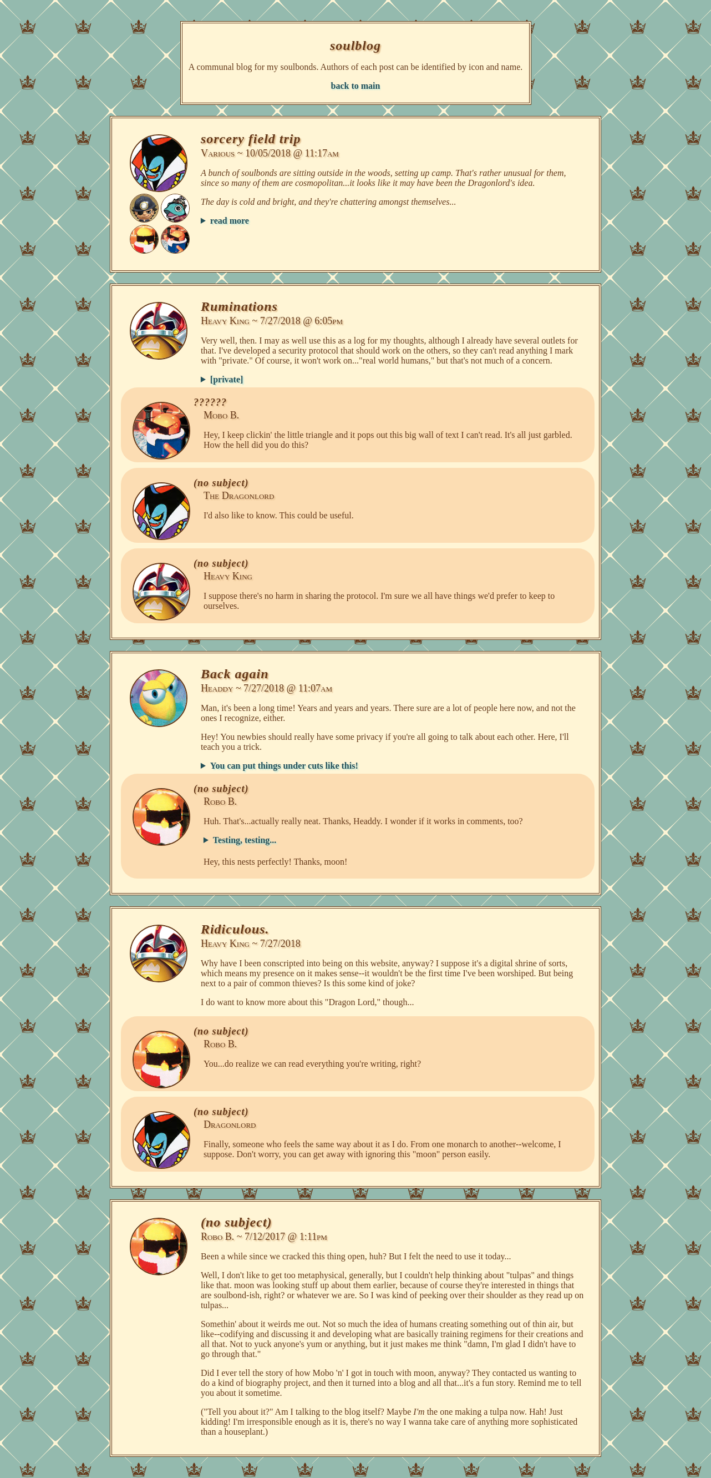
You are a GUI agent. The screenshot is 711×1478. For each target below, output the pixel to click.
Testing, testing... (245, 840)
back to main (355, 85)
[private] (226, 379)
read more (229, 220)
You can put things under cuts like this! (284, 765)
